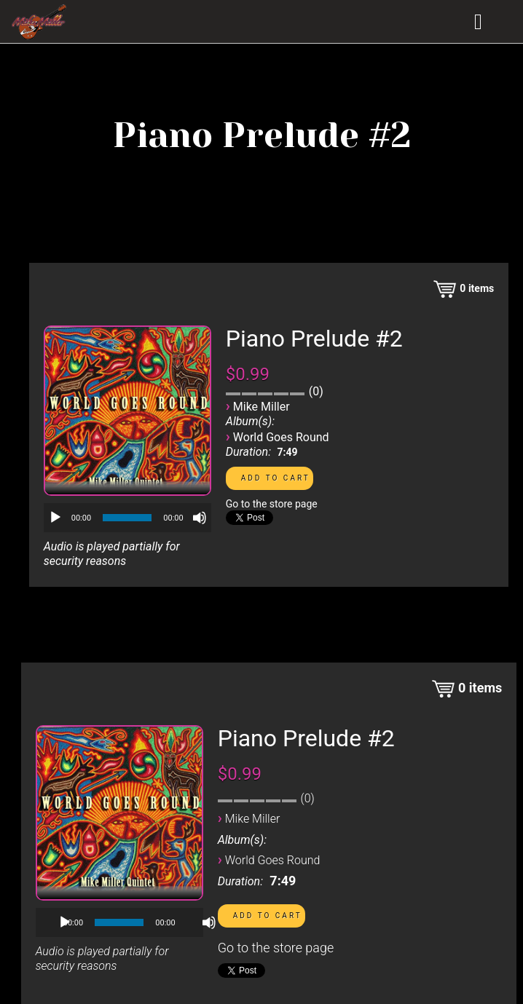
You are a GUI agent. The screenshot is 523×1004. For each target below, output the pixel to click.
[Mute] (199, 517)
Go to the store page (272, 504)
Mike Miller (261, 407)
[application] (127, 517)
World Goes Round (281, 437)
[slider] (127, 517)
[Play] (55, 517)
